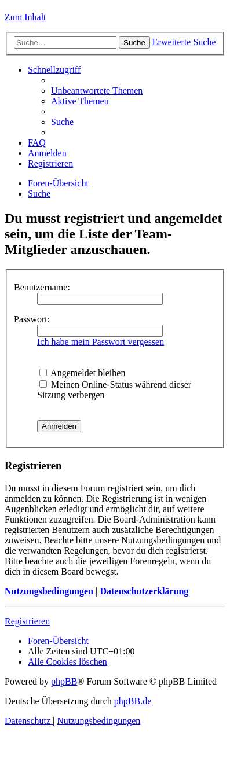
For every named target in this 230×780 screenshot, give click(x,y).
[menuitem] (97, 90)
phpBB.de (132, 701)
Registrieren (27, 621)
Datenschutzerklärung (144, 591)
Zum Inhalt (25, 17)
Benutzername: (42, 287)
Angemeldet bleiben (82, 373)
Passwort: (32, 319)
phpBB (64, 681)
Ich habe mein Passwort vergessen (100, 342)
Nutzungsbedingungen (49, 591)
